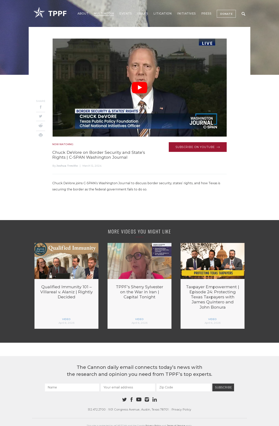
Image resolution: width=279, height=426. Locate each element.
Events (125, 13)
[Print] (40, 135)
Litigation (162, 13)
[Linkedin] (154, 399)
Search (243, 14)
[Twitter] (40, 116)
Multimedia (104, 13)
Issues (142, 13)
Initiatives (186, 13)
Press (206, 13)
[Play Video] (139, 87)
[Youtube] (139, 400)
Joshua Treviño (67, 165)
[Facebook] (40, 107)
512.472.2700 (97, 409)
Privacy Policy (181, 409)
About (83, 13)
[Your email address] (128, 387)
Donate (226, 13)
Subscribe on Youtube (198, 147)
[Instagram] (146, 399)
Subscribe (223, 387)
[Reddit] (40, 126)
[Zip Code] (184, 387)
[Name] (72, 387)
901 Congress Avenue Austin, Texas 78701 (138, 409)
